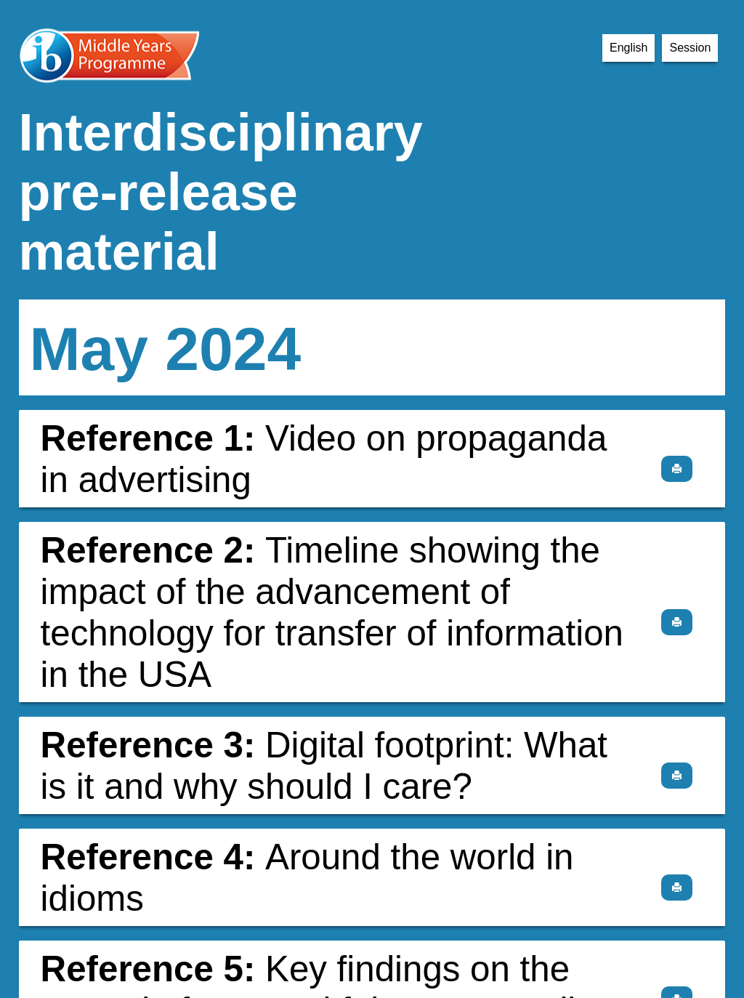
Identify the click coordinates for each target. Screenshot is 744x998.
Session (690, 47)
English (628, 47)
